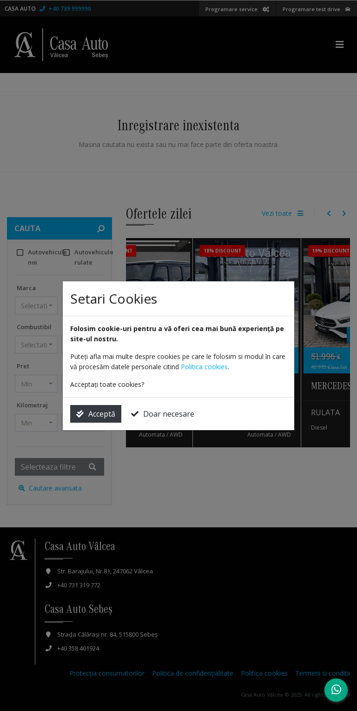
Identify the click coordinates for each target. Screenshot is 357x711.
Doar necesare (162, 414)
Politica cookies (204, 366)
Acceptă (95, 414)
